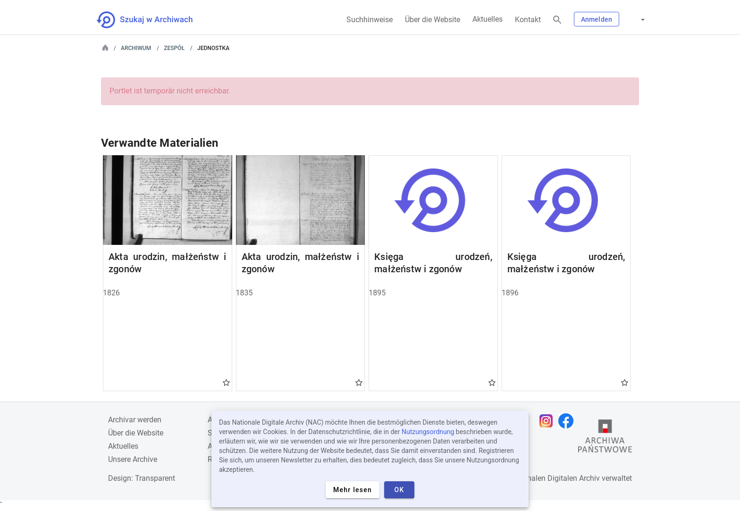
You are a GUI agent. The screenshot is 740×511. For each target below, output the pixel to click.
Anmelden (596, 19)
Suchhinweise (369, 19)
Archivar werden (134, 419)
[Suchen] (557, 20)
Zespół (174, 48)
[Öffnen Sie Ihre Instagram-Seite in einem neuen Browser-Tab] (548, 420)
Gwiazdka (226, 382)
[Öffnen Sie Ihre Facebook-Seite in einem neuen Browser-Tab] (568, 420)
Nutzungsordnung (428, 432)
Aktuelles (487, 19)
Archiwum (136, 48)
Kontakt (528, 19)
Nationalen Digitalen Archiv (554, 478)
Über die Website (432, 19)
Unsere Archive (132, 459)
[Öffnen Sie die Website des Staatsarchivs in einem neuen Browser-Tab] (605, 438)
